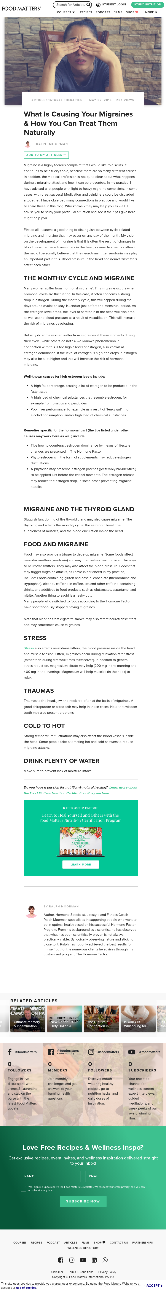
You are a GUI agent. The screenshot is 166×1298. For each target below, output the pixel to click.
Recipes (86, 12)
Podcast (103, 12)
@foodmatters (26, 1052)
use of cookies (26, 1288)
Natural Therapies (65, 100)
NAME (29, 1176)
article (38, 100)
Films (118, 12)
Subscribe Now (83, 1201)
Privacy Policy (107, 1272)
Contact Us (119, 1242)
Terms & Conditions (80, 1272)
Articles (70, 1242)
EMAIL (94, 1176)
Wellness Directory (83, 1248)
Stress (29, 648)
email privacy (121, 1186)
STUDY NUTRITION (147, 4)
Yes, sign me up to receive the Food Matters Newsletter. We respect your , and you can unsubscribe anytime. (86, 1188)
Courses (64, 12)
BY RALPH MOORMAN (61, 906)
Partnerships (142, 1242)
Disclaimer (56, 1272)
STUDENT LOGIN (110, 5)
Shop (132, 12)
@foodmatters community (68, 1052)
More (149, 12)
